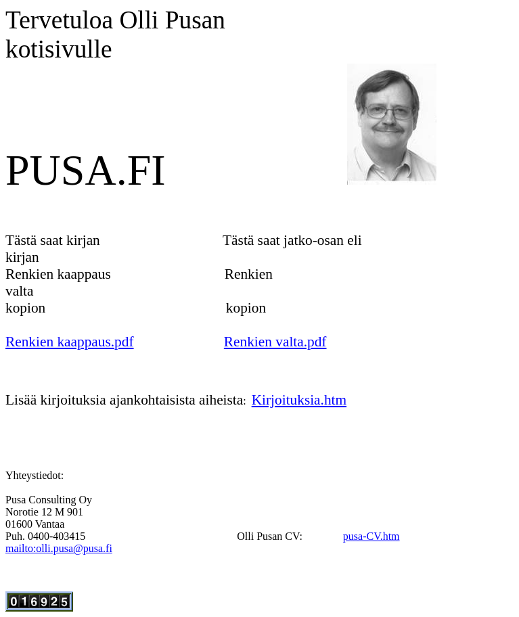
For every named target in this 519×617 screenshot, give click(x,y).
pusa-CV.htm (371, 536)
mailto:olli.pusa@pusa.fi (58, 548)
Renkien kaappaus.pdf (69, 342)
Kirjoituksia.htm (299, 400)
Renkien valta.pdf (275, 342)
